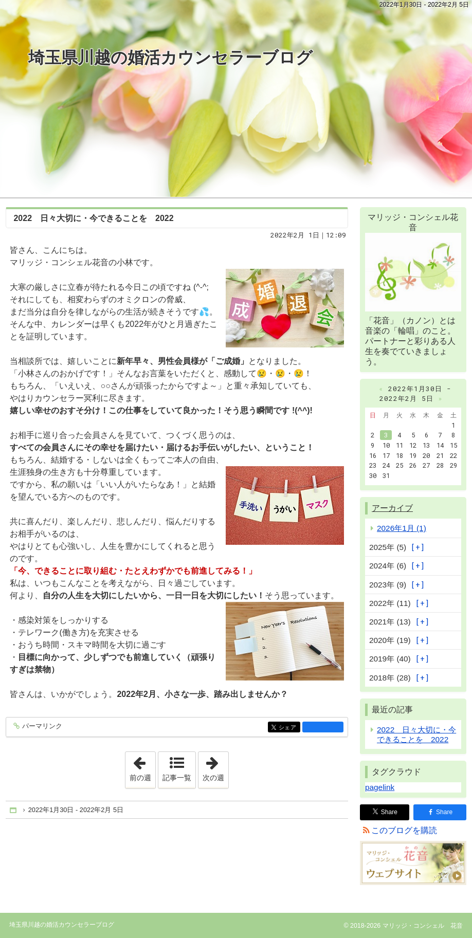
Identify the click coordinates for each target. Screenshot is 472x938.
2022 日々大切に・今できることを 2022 (93, 218)
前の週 (142, 767)
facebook (322, 727)
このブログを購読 (404, 830)
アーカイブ (392, 508)
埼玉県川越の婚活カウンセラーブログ (170, 57)
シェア (288, 728)
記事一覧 (176, 778)
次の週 (215, 767)
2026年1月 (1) (401, 528)
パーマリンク (41, 726)
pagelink (379, 787)
